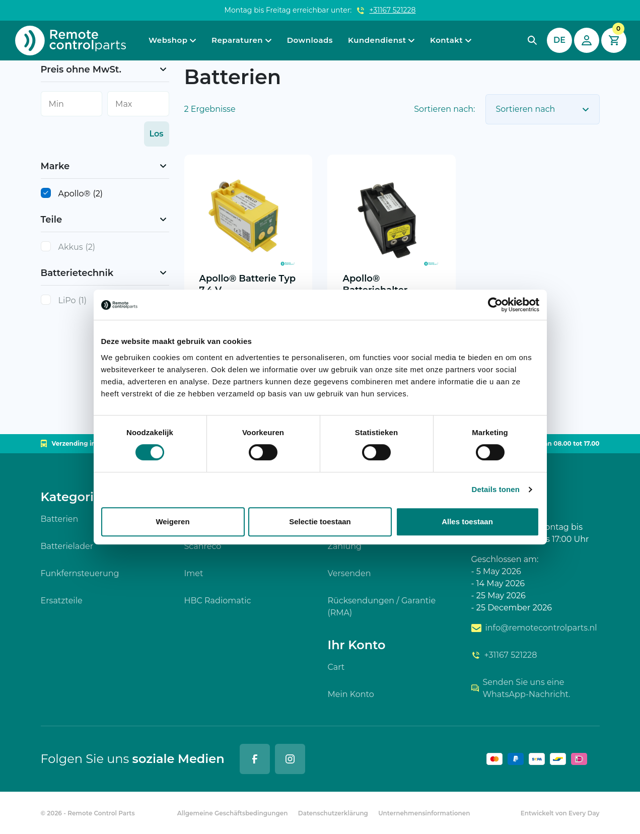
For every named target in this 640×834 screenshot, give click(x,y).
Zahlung (345, 546)
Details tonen (496, 489)
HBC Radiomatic (217, 600)
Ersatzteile (62, 600)
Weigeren (172, 521)
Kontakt (446, 40)
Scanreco (203, 546)
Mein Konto (351, 694)
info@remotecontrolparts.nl (534, 628)
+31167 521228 (393, 10)
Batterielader (67, 546)
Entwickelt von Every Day (560, 813)
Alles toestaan (467, 521)
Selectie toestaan (320, 521)
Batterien (60, 519)
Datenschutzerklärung (333, 813)
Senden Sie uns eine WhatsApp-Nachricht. (521, 688)
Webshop (168, 40)
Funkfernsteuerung (80, 573)
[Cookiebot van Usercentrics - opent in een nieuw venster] (495, 304)
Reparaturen (237, 40)
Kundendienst (377, 40)
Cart (336, 667)
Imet (193, 573)
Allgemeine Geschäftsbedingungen (232, 813)
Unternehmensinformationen (424, 813)
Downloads (310, 40)
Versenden (349, 573)
